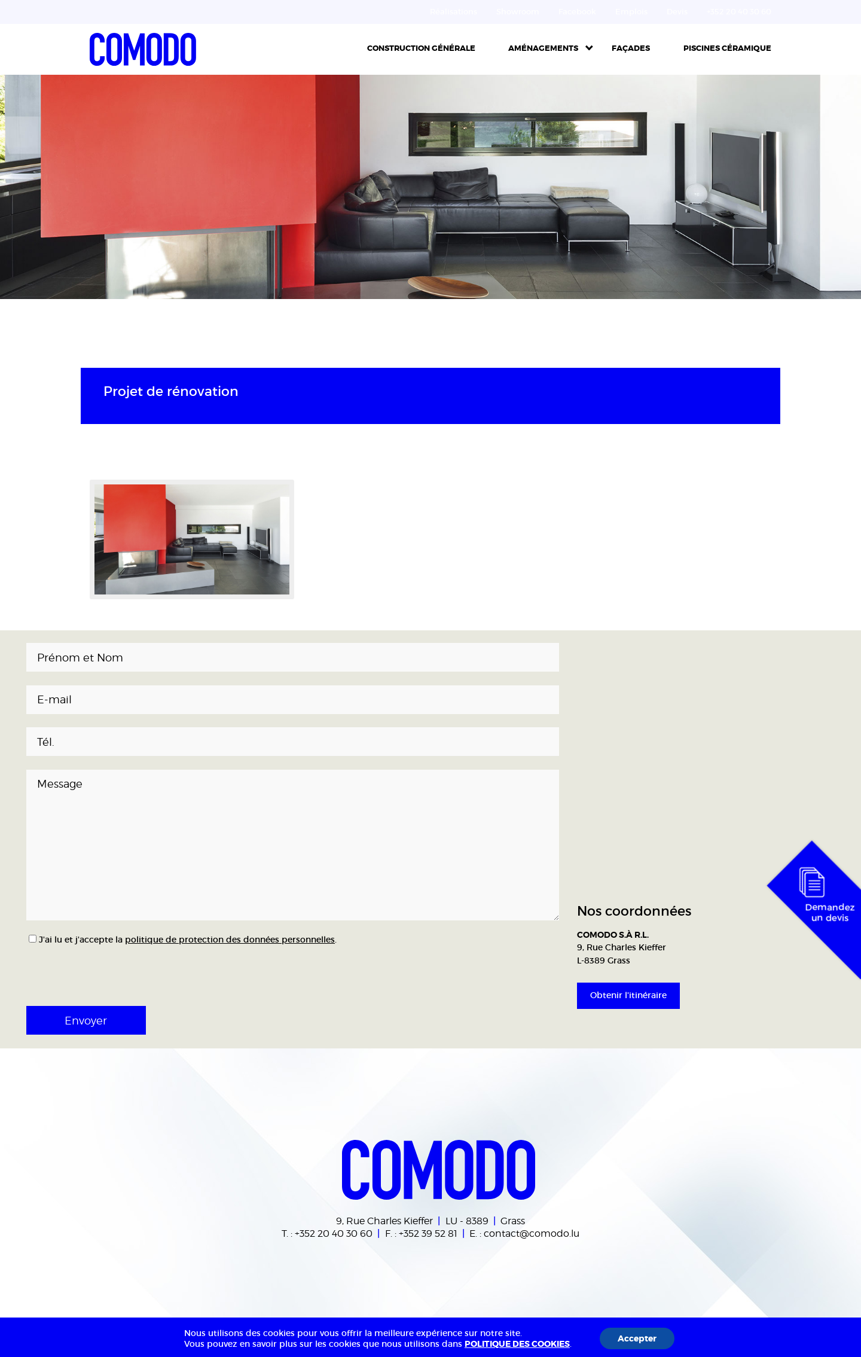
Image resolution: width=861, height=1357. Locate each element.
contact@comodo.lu (531, 1233)
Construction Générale (421, 48)
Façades (631, 48)
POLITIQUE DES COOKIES (517, 1343)
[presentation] (105, 972)
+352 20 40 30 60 (334, 1233)
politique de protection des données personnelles (230, 939)
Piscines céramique (727, 48)
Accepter (637, 1338)
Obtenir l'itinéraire (628, 995)
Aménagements (543, 48)
